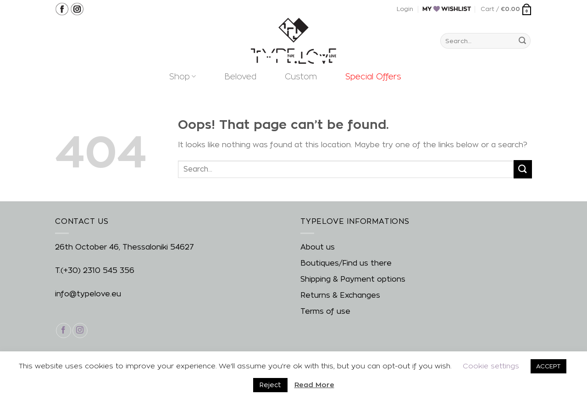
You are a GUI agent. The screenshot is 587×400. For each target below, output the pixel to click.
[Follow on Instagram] (80, 330)
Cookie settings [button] (491, 366)
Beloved (240, 76)
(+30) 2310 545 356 (97, 270)
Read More (314, 385)
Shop (182, 76)
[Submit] (522, 41)
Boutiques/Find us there (346, 263)
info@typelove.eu (88, 294)
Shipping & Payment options (352, 279)
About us (317, 247)
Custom (301, 76)
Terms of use (325, 311)
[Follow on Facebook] (63, 330)
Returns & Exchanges (340, 295)
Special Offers (373, 76)
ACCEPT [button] (548, 366)
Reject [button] (270, 384)
